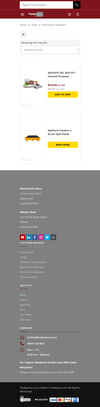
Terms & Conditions (32, 272)
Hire (22, 309)
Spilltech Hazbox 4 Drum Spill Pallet (59, 132)
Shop (34, 24)
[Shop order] (50, 49)
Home (23, 24)
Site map (25, 319)
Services (25, 304)
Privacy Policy (28, 277)
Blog (23, 294)
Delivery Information (33, 262)
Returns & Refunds (31, 267)
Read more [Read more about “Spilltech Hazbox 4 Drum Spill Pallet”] (63, 144)
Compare (29, 105)
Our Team (26, 314)
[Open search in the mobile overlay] (50, 5)
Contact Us (27, 252)
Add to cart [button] (63, 94)
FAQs (23, 257)
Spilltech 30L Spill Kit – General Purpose (62, 74)
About (24, 299)
